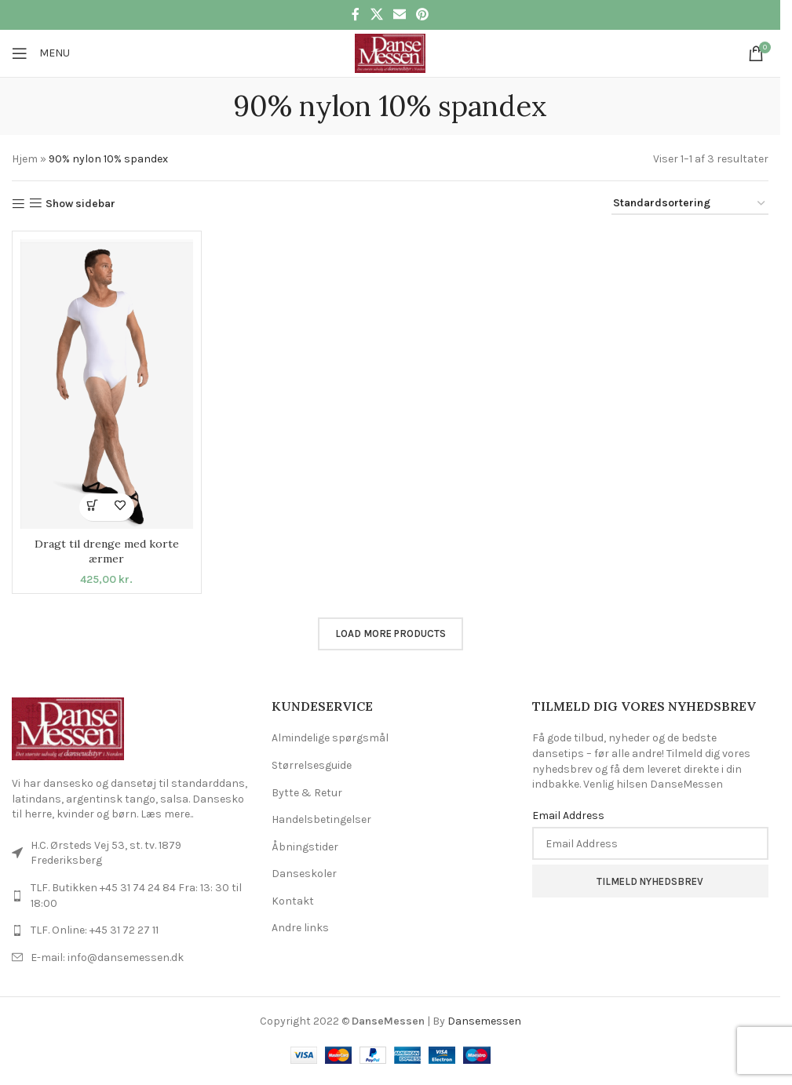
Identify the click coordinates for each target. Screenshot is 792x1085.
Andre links (300, 927)
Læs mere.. (167, 814)
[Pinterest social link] (422, 14)
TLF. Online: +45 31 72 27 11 (95, 930)
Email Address (568, 815)
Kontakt (293, 901)
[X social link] (376, 14)
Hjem (25, 159)
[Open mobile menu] (41, 53)
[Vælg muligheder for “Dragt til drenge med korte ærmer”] (93, 507)
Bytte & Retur (307, 792)
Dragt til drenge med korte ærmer (107, 551)
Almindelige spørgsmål (330, 738)
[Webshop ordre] (689, 204)
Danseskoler (304, 873)
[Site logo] (390, 52)
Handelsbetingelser (321, 819)
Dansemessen (484, 1021)
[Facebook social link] (355, 14)
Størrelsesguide (312, 765)
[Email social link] (399, 14)
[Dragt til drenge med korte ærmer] (106, 384)
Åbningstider (305, 847)
